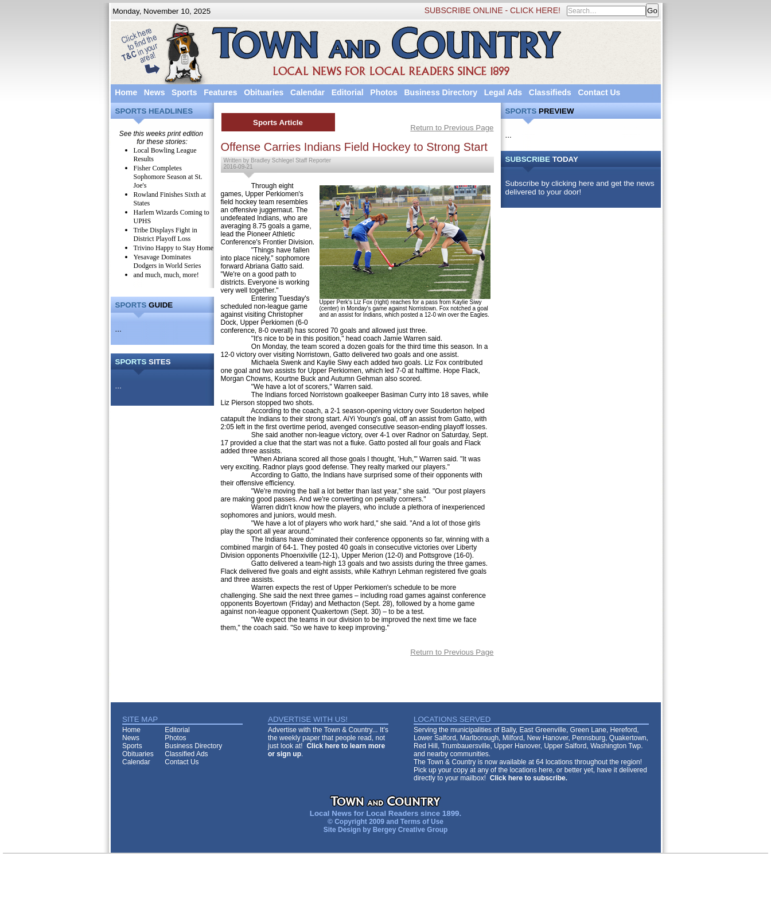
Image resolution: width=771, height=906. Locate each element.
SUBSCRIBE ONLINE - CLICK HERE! (492, 10)
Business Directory (440, 92)
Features (220, 92)
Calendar (307, 92)
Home (126, 92)
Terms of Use (421, 822)
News (154, 92)
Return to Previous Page (451, 127)
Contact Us (599, 92)
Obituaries (263, 92)
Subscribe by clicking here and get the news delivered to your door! (580, 187)
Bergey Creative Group (410, 830)
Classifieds (550, 92)
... (118, 329)
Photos (383, 92)
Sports (184, 92)
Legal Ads (503, 92)
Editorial (348, 92)
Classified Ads (186, 754)
